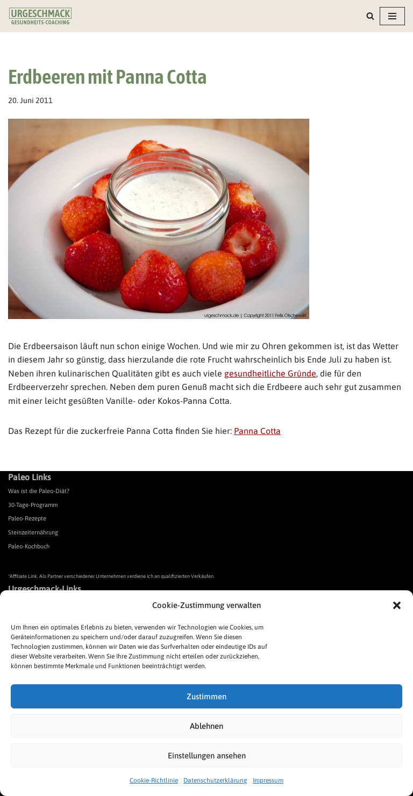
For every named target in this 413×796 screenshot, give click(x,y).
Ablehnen (206, 725)
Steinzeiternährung (33, 532)
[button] (396, 605)
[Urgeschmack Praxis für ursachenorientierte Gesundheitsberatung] (40, 16)
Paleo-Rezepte (27, 518)
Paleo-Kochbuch (28, 546)
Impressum (268, 780)
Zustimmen (206, 696)
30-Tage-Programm (33, 505)
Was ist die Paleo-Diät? (38, 491)
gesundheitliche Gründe (270, 373)
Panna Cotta (257, 431)
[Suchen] (370, 16)
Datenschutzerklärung (215, 780)
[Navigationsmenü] (392, 16)
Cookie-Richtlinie (154, 780)
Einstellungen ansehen (207, 755)
